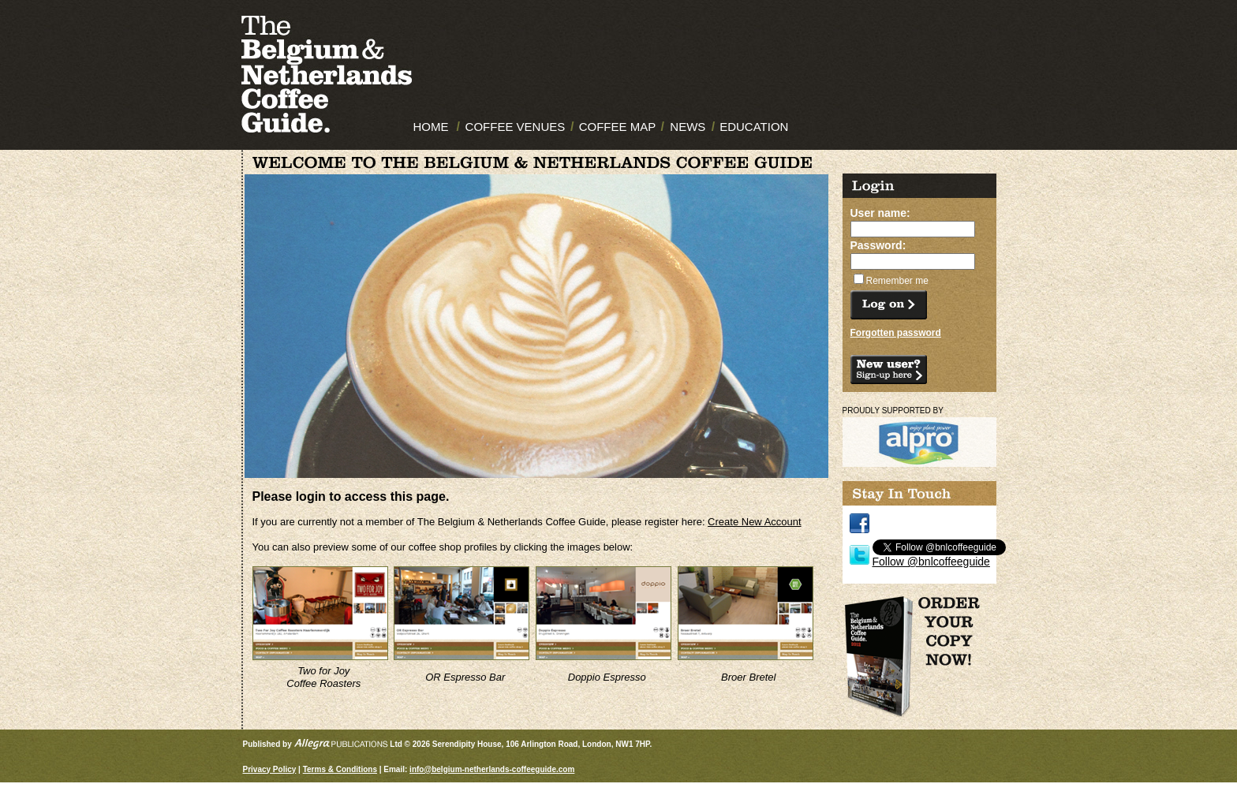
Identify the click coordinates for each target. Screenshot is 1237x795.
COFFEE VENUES (515, 126)
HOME (431, 126)
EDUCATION (753, 126)
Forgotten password (895, 332)
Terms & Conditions (340, 769)
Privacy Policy (270, 769)
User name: (880, 213)
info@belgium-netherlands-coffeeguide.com (491, 769)
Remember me (897, 280)
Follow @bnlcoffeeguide (931, 561)
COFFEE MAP (617, 126)
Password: (878, 245)
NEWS (687, 126)
